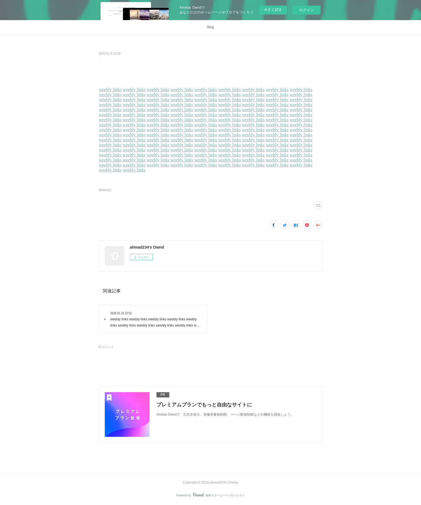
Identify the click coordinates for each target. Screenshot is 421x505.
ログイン (306, 10)
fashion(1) (105, 190)
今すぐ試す (273, 10)
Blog (210, 27)
